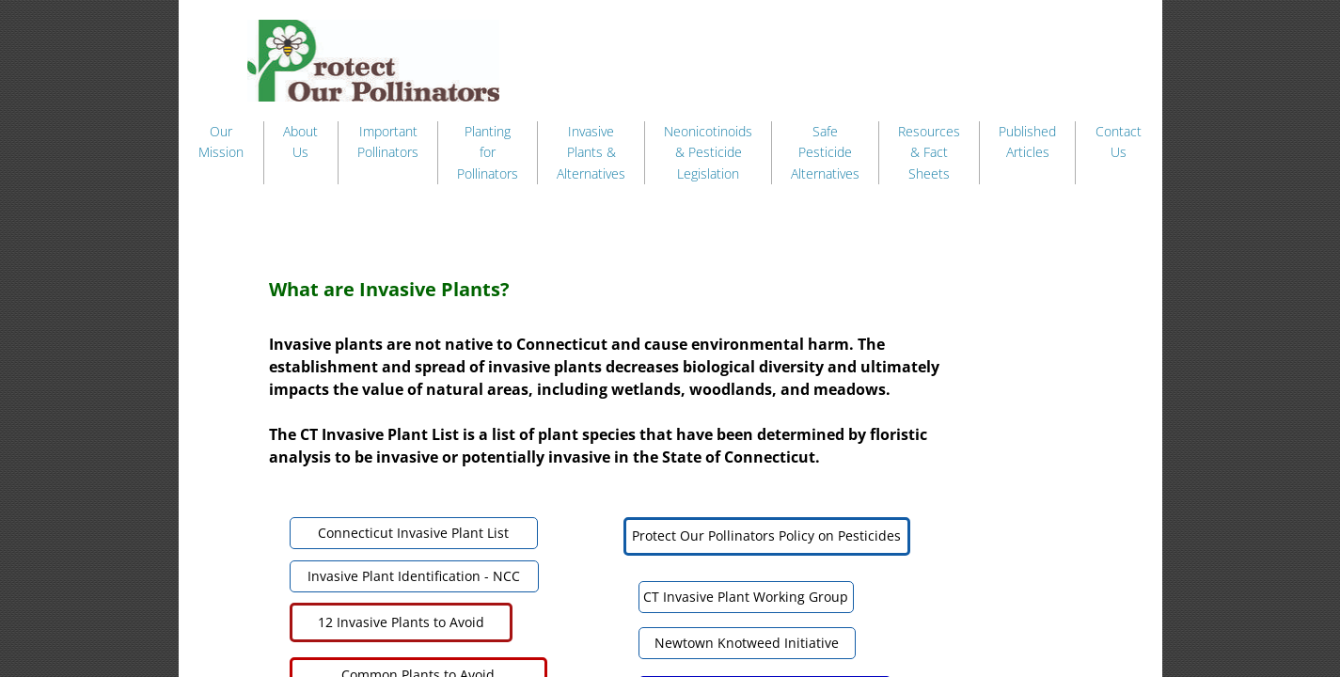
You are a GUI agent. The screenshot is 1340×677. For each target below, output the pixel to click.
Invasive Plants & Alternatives (591, 152)
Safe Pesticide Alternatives (825, 152)
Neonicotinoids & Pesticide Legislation (708, 152)
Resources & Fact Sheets (929, 152)
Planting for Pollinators (487, 152)
